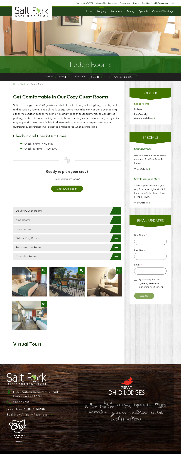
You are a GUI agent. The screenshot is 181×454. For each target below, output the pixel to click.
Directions (112, 3)
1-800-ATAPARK (84, 3)
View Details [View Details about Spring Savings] (142, 168)
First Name (140, 235)
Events (136, 3)
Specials (143, 11)
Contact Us (100, 3)
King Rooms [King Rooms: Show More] (23, 220)
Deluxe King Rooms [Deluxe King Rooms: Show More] (27, 238)
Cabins (139, 108)
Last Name (140, 249)
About (89, 11)
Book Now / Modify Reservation (155, 3)
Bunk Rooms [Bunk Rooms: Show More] (23, 229)
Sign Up (144, 295)
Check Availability (123, 76)
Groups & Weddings (162, 11)
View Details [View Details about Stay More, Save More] (142, 202)
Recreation (116, 11)
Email (137, 264)
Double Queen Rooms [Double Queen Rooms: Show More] (29, 210)
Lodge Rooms (142, 103)
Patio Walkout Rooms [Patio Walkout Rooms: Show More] (29, 247)
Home (16, 84)
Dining (130, 11)
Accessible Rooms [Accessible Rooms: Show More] (26, 256)
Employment (125, 3)
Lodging (101, 11)
